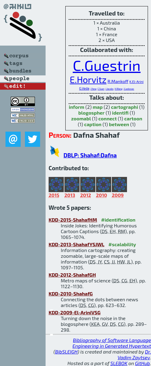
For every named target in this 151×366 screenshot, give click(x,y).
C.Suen (101, 89)
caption (92, 124)
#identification (118, 220)
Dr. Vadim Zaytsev (134, 354)
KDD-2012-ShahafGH (72, 275)
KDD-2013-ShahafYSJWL (76, 244)
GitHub (142, 363)
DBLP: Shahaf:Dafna (90, 155)
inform (76, 107)
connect (107, 118)
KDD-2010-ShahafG (71, 293)
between (119, 124)
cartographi (124, 107)
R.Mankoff (118, 81)
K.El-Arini (136, 82)
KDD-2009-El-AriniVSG (75, 312)
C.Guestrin (106, 65)
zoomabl (81, 118)
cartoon (133, 118)
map (98, 107)
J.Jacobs (109, 89)
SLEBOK (118, 363)
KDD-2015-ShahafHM (73, 220)
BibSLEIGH (66, 351)
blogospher (91, 113)
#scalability (122, 244)
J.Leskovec (129, 89)
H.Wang (118, 89)
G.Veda (84, 88)
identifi (120, 113)
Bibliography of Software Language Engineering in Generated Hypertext (112, 343)
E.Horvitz (88, 79)
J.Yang (94, 89)
